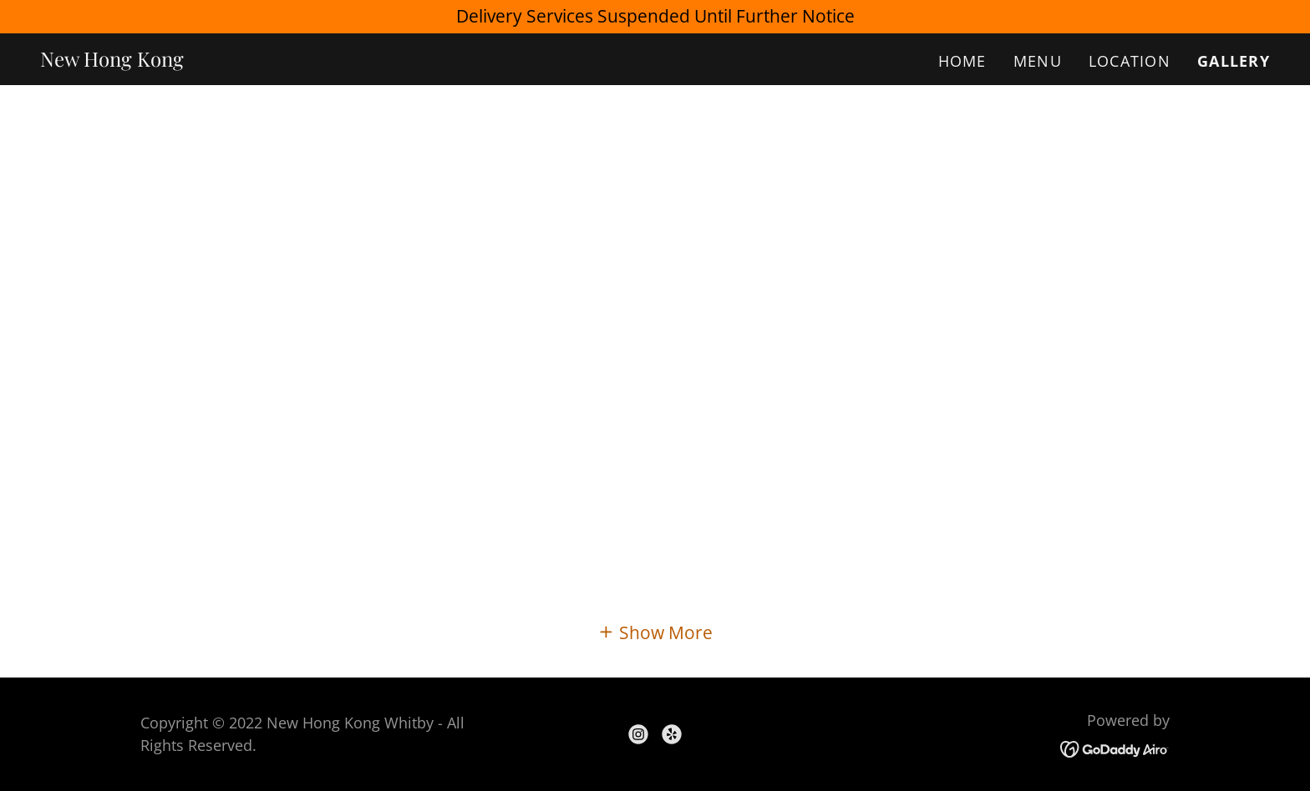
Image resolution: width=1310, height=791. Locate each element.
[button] (655, 631)
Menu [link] (1037, 61)
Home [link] (962, 61)
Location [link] (1129, 61)
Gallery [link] (1233, 61)
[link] (112, 60)
